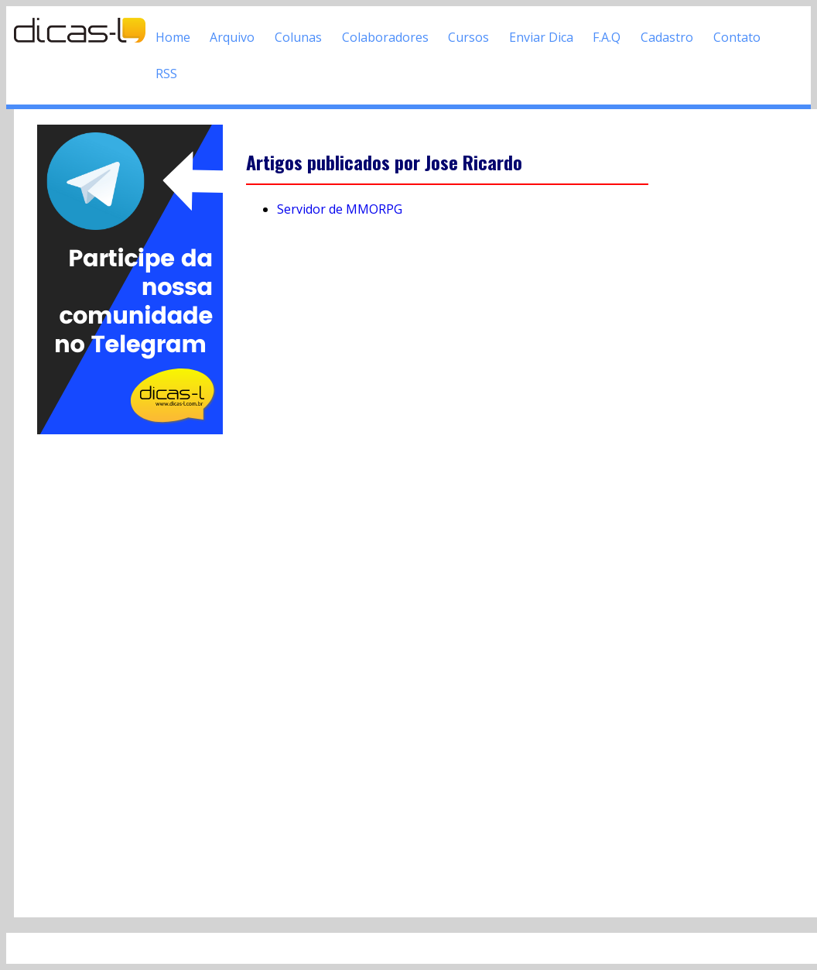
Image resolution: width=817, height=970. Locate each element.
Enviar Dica (541, 37)
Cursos (468, 37)
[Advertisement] (129, 669)
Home (173, 37)
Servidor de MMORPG (339, 209)
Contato (737, 37)
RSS (166, 73)
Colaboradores (385, 37)
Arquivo (232, 37)
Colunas (298, 37)
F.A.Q (606, 37)
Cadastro (667, 37)
